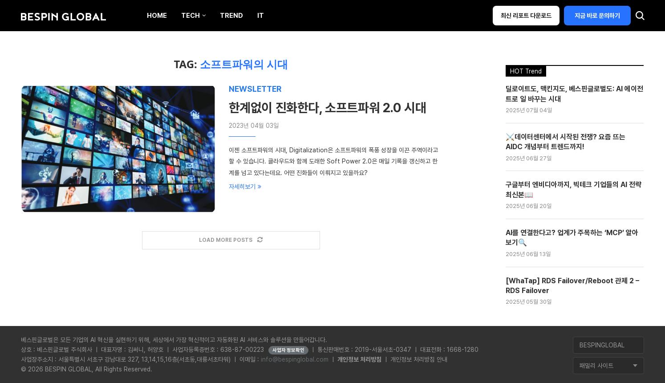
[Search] (639, 17)
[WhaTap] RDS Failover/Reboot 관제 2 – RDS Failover (572, 286)
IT (260, 16)
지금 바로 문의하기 (597, 15)
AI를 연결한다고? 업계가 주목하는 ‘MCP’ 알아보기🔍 (572, 237)
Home (157, 16)
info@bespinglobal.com (294, 359)
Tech (190, 16)
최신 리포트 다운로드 (526, 15)
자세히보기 (245, 186)
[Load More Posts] (231, 240)
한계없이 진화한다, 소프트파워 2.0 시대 (327, 107)
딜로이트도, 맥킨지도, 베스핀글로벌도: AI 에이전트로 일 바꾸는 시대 (574, 94)
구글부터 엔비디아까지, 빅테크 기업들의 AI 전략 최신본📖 (573, 189)
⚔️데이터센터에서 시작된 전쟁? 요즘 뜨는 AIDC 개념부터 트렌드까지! (565, 142)
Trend (231, 16)
